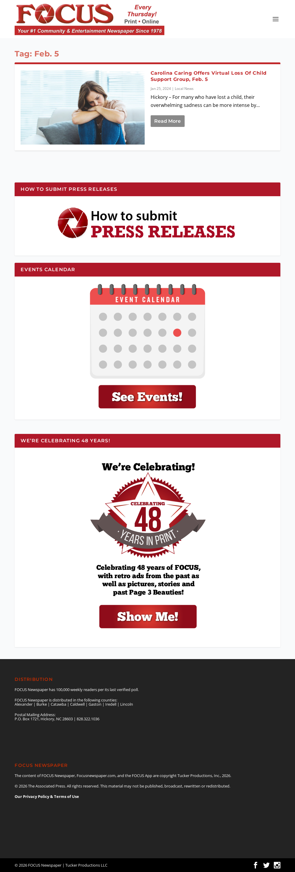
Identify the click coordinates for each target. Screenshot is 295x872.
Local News (184, 88)
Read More (167, 121)
